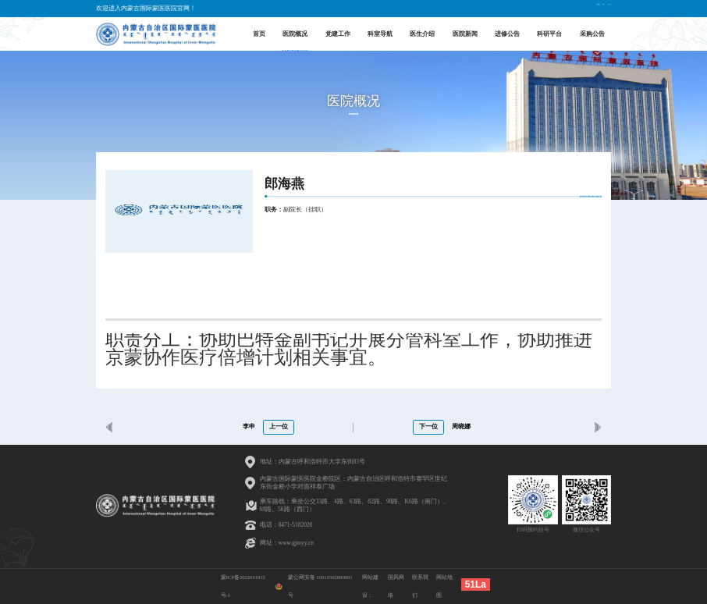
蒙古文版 (595, 8)
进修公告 (507, 33)
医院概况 (294, 33)
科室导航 (380, 33)
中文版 (534, 8)
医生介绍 (422, 33)
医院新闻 (465, 33)
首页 (259, 33)
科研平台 (549, 33)
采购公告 (592, 33)
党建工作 (337, 33)
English (563, 8)
